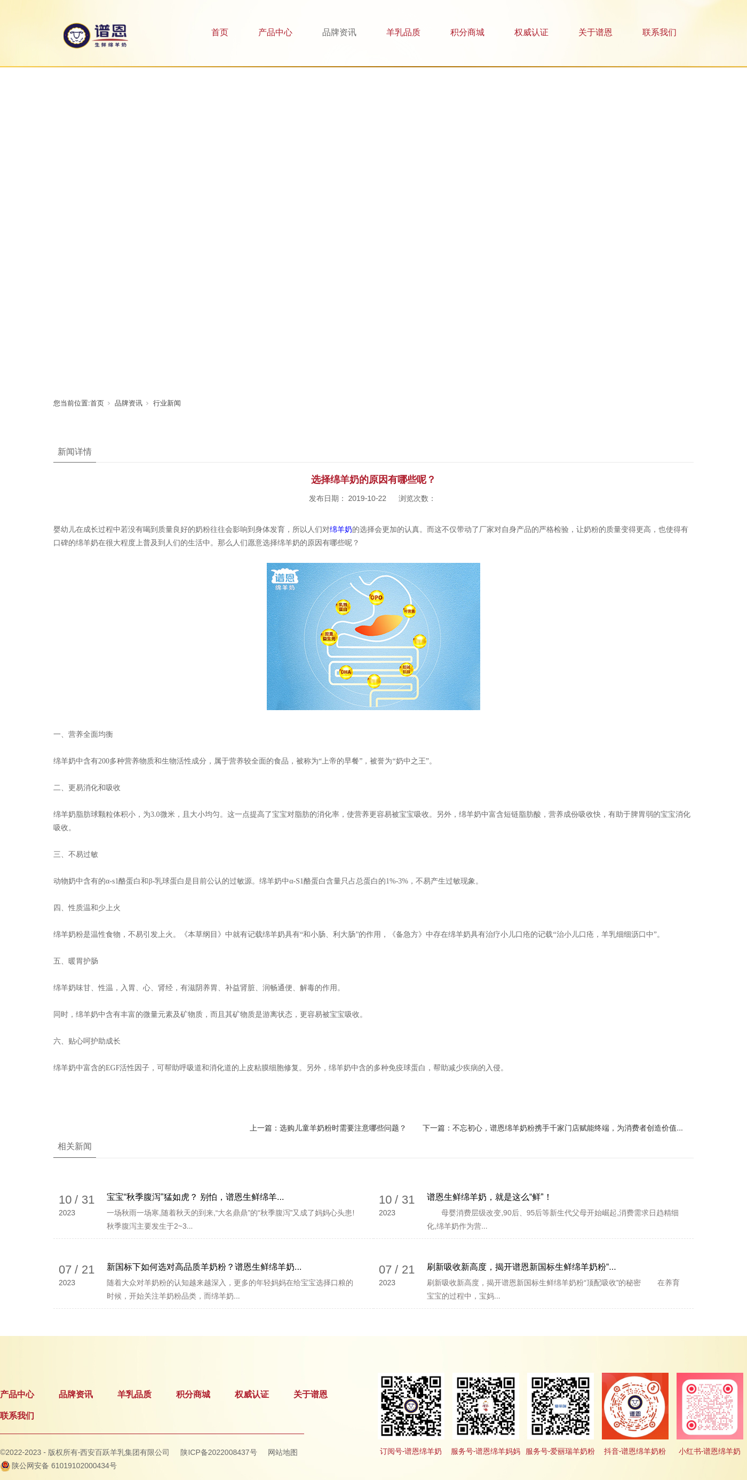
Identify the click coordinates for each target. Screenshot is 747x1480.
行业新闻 (167, 403)
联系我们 (659, 32)
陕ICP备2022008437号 (218, 1452)
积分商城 (467, 32)
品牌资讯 (339, 32)
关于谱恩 (595, 32)
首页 (219, 32)
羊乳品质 (403, 32)
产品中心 (275, 32)
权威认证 (531, 32)
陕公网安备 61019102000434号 (64, 1465)
